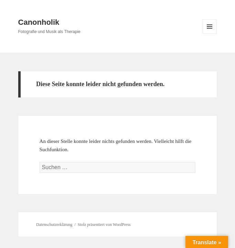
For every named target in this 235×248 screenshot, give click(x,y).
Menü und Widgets (210, 33)
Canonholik (39, 22)
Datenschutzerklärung (54, 224)
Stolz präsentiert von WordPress (104, 224)
